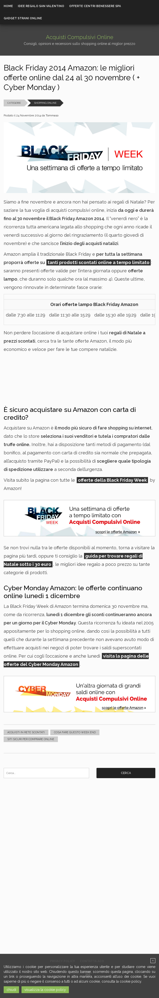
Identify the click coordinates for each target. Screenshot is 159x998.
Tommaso (52, 115)
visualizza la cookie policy (45, 990)
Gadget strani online (23, 18)
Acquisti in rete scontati (26, 732)
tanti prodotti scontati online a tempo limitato (98, 262)
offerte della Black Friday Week (112, 480)
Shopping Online (45, 103)
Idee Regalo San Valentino (41, 6)
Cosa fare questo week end (75, 732)
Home (8, 6)
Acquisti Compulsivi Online (79, 37)
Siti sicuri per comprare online (30, 739)
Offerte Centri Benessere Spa (95, 6)
